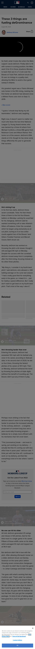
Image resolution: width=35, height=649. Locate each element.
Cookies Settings (17, 640)
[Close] (33, 628)
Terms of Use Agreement (19, 636)
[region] (17, 637)
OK (17, 645)
